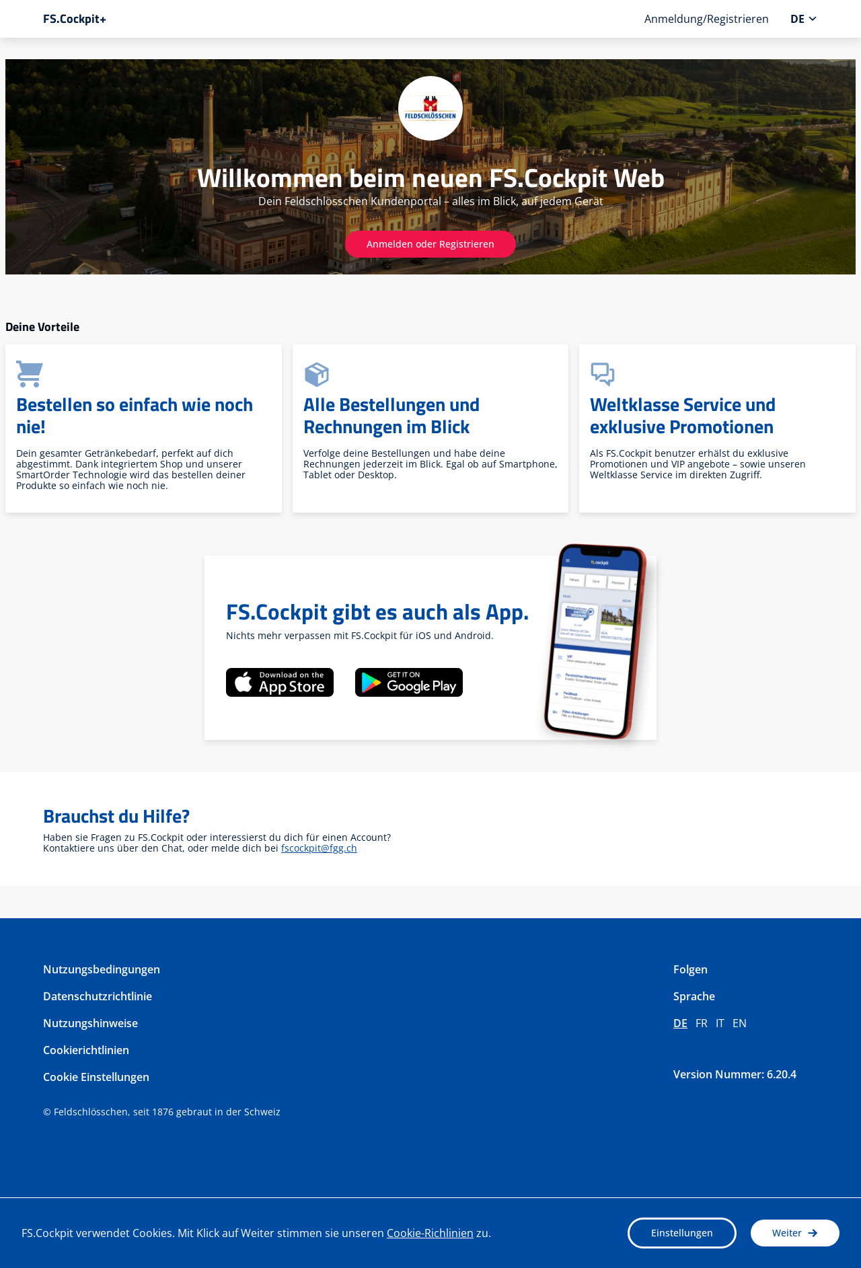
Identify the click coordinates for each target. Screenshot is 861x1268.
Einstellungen (682, 1232)
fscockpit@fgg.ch (319, 848)
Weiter (795, 1232)
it (720, 1023)
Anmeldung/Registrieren (706, 18)
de (680, 1023)
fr (702, 1023)
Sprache (694, 996)
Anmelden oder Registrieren (430, 243)
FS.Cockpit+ (74, 18)
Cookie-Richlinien (430, 1233)
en (740, 1023)
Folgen (690, 969)
